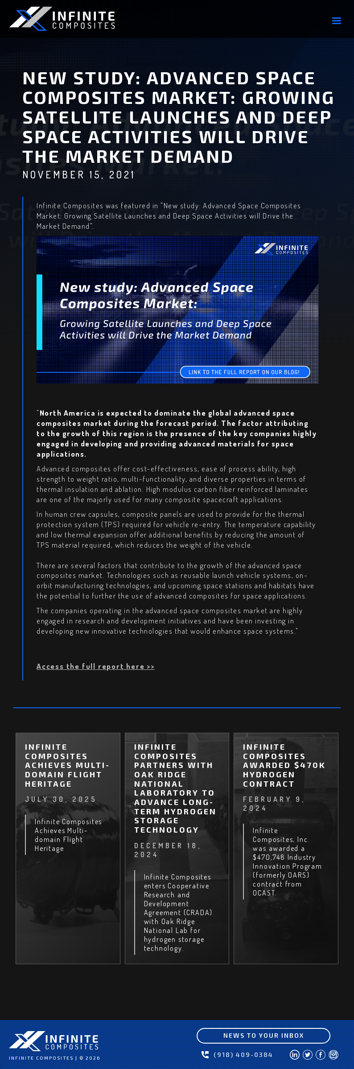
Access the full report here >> (96, 666)
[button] (336, 21)
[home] (76, 19)
